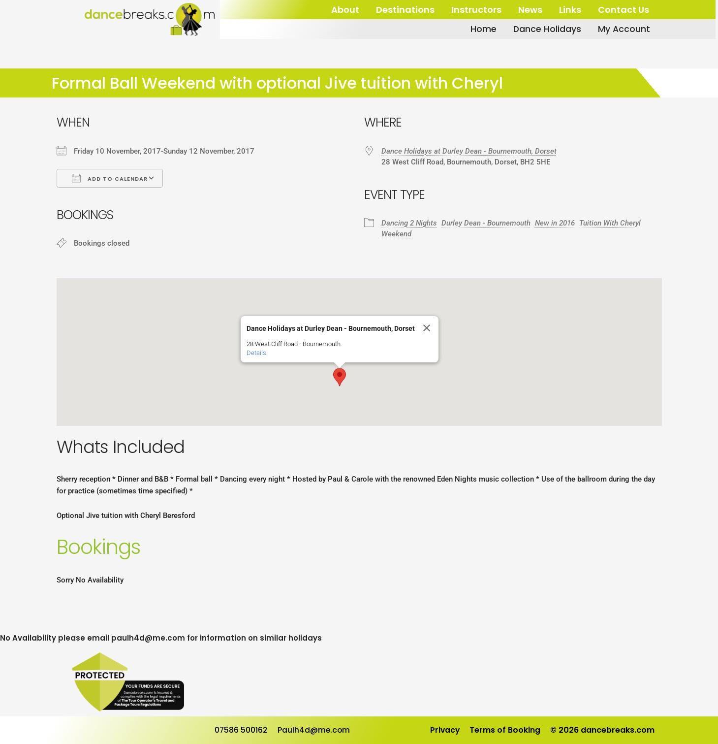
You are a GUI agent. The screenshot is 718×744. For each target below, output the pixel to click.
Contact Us (623, 9)
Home (481, 29)
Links (570, 9)
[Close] (426, 328)
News (530, 9)
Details (256, 352)
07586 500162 (241, 730)
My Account (622, 29)
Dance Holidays (545, 29)
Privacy (444, 730)
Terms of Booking (504, 730)
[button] (339, 377)
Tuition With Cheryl (610, 223)
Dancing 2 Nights (409, 223)
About (345, 9)
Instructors (476, 9)
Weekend (396, 233)
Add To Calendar (110, 178)
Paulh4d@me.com (314, 730)
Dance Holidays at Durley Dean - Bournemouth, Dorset (469, 151)
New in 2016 (555, 223)
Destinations (405, 9)
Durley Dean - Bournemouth (486, 223)
